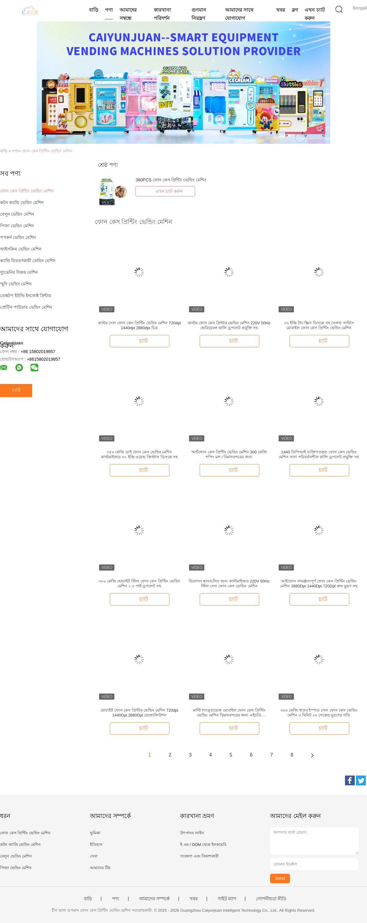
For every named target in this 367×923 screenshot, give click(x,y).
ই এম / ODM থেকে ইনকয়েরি (203, 844)
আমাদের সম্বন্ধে (128, 14)
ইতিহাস (96, 844)
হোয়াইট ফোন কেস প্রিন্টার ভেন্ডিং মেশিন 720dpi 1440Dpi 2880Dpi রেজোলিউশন (139, 712)
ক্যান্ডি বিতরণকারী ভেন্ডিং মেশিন (27, 260)
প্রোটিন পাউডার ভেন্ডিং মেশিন (26, 307)
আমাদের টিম (100, 867)
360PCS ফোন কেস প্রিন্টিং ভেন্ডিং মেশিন (170, 179)
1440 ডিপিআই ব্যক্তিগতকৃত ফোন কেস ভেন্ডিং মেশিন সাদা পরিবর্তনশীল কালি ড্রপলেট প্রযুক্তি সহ (319, 454)
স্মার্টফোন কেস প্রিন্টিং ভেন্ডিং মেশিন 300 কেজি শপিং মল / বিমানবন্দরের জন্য (229, 454)
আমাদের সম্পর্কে (154, 899)
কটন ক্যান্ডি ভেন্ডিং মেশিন (21, 202)
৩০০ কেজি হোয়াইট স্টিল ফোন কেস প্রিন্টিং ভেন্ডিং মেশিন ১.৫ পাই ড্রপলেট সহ (139, 583)
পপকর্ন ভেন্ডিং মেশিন (18, 237)
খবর (280, 10)
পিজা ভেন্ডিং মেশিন (17, 225)
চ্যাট (16, 390)
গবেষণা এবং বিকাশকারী (199, 856)
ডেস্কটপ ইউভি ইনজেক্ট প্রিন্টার (25, 295)
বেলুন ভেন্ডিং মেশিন (17, 214)
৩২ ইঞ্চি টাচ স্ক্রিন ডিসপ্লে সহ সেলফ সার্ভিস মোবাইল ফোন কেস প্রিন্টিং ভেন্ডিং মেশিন (319, 325)
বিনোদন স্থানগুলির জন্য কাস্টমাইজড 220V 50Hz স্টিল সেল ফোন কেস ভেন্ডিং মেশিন (229, 583)
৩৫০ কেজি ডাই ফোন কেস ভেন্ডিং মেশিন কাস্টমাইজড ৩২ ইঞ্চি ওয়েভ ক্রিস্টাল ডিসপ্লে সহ (139, 454)
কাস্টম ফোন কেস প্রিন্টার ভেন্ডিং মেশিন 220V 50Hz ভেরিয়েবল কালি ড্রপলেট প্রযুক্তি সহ (229, 325)
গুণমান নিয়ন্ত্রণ (198, 14)
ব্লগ (295, 10)
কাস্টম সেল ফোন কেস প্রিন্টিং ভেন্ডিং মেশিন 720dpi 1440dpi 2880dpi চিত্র (139, 325)
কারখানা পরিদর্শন (162, 14)
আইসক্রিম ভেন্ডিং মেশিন (20, 249)
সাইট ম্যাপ (227, 899)
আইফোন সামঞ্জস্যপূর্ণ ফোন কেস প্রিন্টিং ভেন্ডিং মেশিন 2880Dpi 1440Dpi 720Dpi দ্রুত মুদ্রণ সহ (319, 583)
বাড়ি (93, 10)
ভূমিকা (95, 833)
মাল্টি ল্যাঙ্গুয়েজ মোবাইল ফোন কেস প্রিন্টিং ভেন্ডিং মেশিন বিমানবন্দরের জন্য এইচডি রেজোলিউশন (229, 713)
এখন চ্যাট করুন (314, 14)
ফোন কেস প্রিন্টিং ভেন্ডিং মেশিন (47, 151)
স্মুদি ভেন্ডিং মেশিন (16, 283)
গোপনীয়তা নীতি (271, 899)
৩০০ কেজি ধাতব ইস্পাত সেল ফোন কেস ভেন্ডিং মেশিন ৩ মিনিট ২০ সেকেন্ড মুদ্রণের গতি (319, 712)
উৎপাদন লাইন (192, 833)
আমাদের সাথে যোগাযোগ (239, 14)
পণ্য (109, 10)
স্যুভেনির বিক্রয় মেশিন (19, 272)
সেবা (94, 856)
